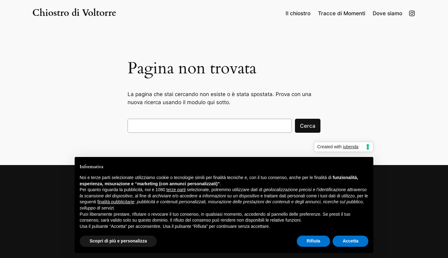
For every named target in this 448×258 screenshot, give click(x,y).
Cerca (307, 126)
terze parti (176, 189)
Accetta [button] (350, 240)
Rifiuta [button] (313, 240)
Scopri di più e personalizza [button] (118, 240)
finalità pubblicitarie (115, 201)
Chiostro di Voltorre (74, 13)
